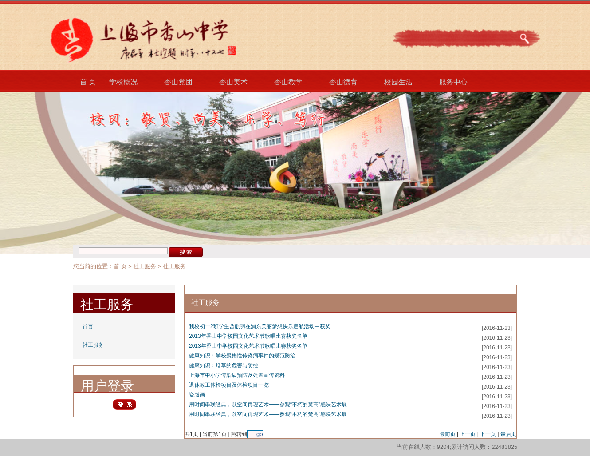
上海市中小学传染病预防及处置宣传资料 (237, 375)
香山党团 (178, 82)
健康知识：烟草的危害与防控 (223, 365)
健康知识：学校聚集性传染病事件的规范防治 (242, 356)
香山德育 (343, 82)
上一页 (468, 434)
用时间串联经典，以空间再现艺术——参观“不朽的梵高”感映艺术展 (268, 404)
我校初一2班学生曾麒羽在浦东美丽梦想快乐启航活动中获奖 (259, 326)
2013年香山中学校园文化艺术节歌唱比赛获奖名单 (248, 336)
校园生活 (398, 82)
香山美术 (233, 82)
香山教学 (288, 82)
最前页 (448, 434)
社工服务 (144, 266)
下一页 (488, 434)
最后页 (508, 434)
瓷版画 (197, 395)
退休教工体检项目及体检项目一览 (229, 385)
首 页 (88, 82)
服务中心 (453, 82)
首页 (88, 327)
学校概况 (123, 82)
